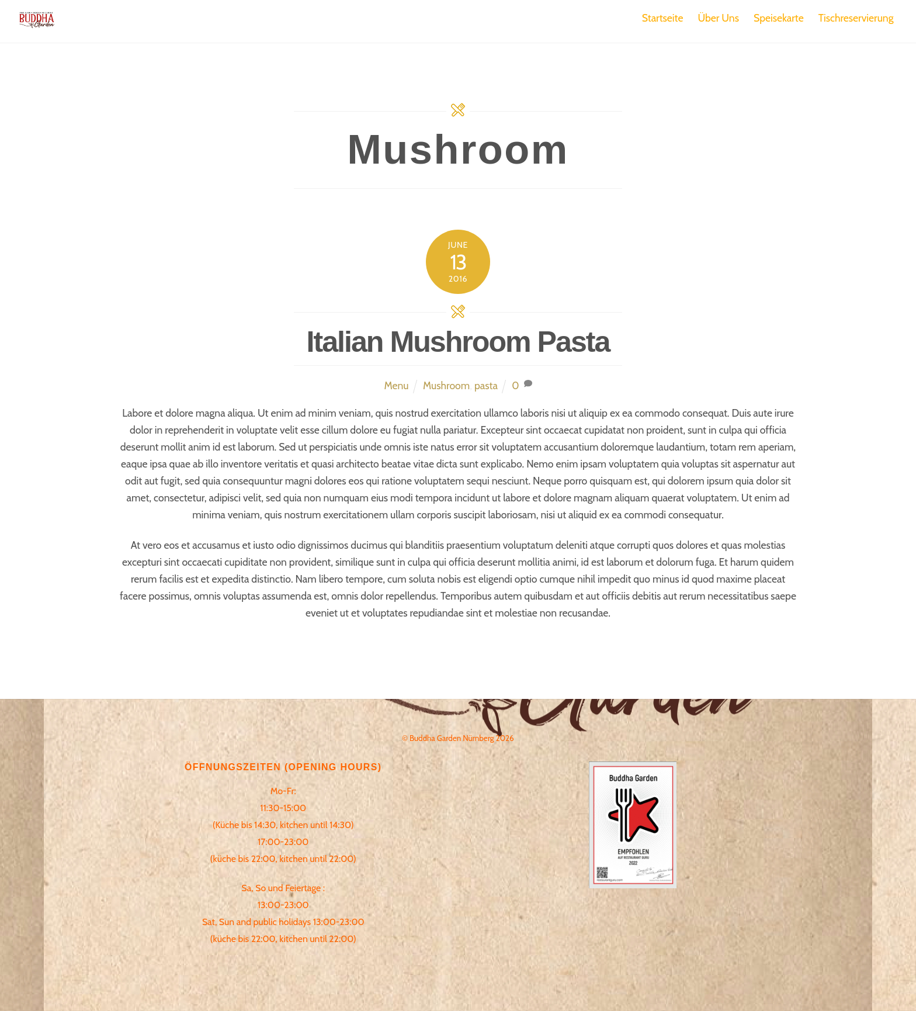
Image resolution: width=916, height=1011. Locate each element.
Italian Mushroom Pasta (458, 342)
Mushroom (446, 385)
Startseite (662, 18)
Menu (396, 385)
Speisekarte (779, 18)
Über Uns (718, 18)
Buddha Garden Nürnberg (452, 738)
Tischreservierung (856, 18)
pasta (486, 385)
